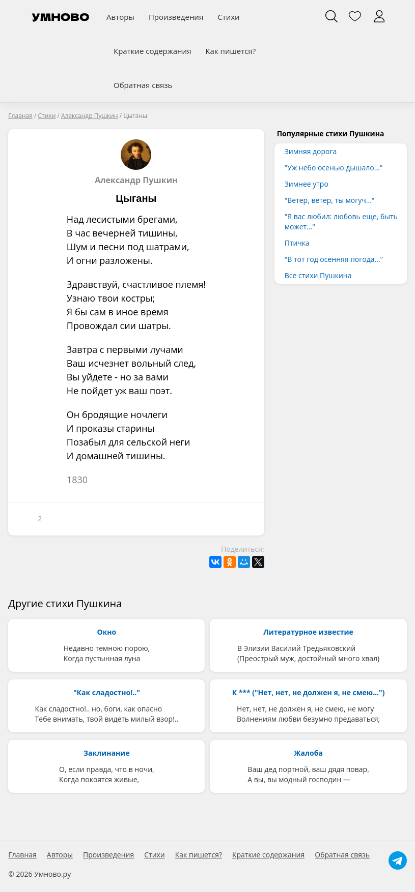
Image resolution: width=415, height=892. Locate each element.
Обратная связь (143, 85)
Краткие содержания (152, 51)
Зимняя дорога (311, 151)
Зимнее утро (306, 184)
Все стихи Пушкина (318, 275)
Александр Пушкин (136, 162)
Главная (22, 854)
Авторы (120, 17)
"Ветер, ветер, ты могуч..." (330, 200)
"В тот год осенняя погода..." (334, 259)
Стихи (228, 17)
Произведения (176, 17)
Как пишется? (230, 51)
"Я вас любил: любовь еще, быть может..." (341, 221)
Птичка (297, 243)
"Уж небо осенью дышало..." (334, 167)
